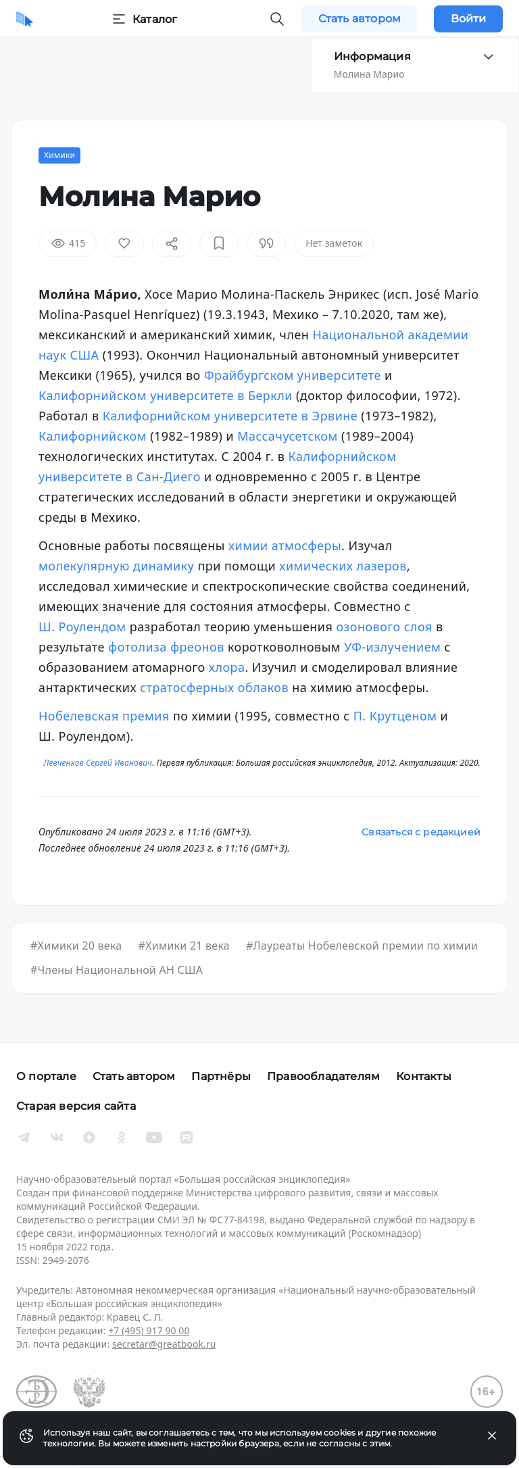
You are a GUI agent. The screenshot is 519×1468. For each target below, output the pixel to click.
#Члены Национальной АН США (116, 969)
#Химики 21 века (183, 945)
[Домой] (24, 19)
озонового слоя (384, 626)
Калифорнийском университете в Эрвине (230, 416)
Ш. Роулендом (82, 626)
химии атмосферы (284, 545)
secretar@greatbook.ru (164, 1344)
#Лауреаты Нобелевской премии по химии (362, 945)
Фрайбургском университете (292, 375)
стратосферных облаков (214, 687)
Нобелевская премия (104, 716)
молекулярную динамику (116, 566)
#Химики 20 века (76, 945)
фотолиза (137, 647)
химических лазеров (343, 566)
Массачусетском (287, 436)
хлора (227, 667)
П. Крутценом (395, 716)
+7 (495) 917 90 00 (148, 1330)
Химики (59, 155)
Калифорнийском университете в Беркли (166, 395)
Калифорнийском (93, 436)
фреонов (197, 647)
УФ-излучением (392, 647)
